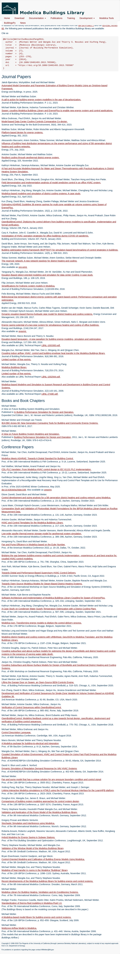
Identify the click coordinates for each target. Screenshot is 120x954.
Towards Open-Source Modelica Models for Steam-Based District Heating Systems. (42, 583)
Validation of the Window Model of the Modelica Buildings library (32, 848)
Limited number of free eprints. (16, 359)
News (23, 23)
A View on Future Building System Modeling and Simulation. (31, 434)
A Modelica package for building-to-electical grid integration (30, 743)
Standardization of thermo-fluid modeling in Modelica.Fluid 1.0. (32, 903)
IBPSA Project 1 (86, 25)
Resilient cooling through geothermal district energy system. (30, 157)
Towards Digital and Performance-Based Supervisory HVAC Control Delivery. (39, 572)
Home (7, 18)
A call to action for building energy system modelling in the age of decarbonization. (41, 99)
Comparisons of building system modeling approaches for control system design (40, 801)
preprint (47, 490)
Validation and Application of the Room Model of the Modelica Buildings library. (40, 812)
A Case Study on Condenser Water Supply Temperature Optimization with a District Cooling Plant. (49, 609)
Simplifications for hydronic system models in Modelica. (28, 286)
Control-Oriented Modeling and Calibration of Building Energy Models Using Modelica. (43, 859)
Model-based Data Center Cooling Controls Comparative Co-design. (35, 121)
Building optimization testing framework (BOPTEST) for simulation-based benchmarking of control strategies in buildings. (60, 250)
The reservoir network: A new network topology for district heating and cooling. (39, 261)
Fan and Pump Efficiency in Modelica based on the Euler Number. (33, 544)
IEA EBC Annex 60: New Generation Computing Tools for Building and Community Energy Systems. (50, 423)
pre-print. (23, 267)
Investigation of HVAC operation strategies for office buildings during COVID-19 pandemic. (45, 236)
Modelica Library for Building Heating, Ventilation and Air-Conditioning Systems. (40, 892)
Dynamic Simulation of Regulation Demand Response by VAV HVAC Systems (39, 768)
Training (71, 18)
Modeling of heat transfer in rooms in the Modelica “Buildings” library (35, 870)
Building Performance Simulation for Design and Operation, (42, 437)
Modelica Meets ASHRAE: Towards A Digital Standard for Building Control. (37, 458)
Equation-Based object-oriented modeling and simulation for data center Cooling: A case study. (47, 275)
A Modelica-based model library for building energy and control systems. (36, 917)
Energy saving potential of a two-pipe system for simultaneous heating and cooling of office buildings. (50, 325)
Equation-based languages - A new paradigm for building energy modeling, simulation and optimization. (51, 339)
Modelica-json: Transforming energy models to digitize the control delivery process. (42, 623)
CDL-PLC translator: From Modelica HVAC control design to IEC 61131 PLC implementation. (46, 469)
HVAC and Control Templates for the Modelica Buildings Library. (32, 522)
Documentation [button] (37, 18)
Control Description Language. (16, 732)
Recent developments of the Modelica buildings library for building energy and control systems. (47, 881)
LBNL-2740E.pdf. (49, 394)
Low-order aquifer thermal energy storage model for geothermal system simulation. (42, 533)
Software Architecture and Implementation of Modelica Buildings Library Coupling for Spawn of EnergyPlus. (53, 598)
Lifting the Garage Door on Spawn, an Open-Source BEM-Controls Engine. (38, 682)
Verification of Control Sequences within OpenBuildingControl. (32, 707)
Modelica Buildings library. (14, 367)
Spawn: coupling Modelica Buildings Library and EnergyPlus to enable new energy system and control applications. (57, 110)
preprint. (23, 331)
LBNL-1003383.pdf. (50, 345)
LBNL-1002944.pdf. (50, 376)
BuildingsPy (9, 23)
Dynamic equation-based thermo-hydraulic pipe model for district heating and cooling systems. (47, 314)
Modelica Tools (106, 18)
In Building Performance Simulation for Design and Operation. (44, 412)
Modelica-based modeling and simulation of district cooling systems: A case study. (41, 193)
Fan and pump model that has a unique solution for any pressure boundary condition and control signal (51, 779)
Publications (56, 18)
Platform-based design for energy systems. (22, 132)
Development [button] (87, 18)
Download (19, 18)
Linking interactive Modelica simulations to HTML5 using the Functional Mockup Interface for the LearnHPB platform (58, 790)
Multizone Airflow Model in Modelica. (19, 928)
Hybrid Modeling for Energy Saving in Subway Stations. (28, 837)
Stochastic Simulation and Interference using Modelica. (28, 823)
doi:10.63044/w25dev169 (14, 490)
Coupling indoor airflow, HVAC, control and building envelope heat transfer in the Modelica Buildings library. (53, 353)
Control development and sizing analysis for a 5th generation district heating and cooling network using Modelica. (56, 497)
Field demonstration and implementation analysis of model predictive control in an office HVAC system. (51, 182)
